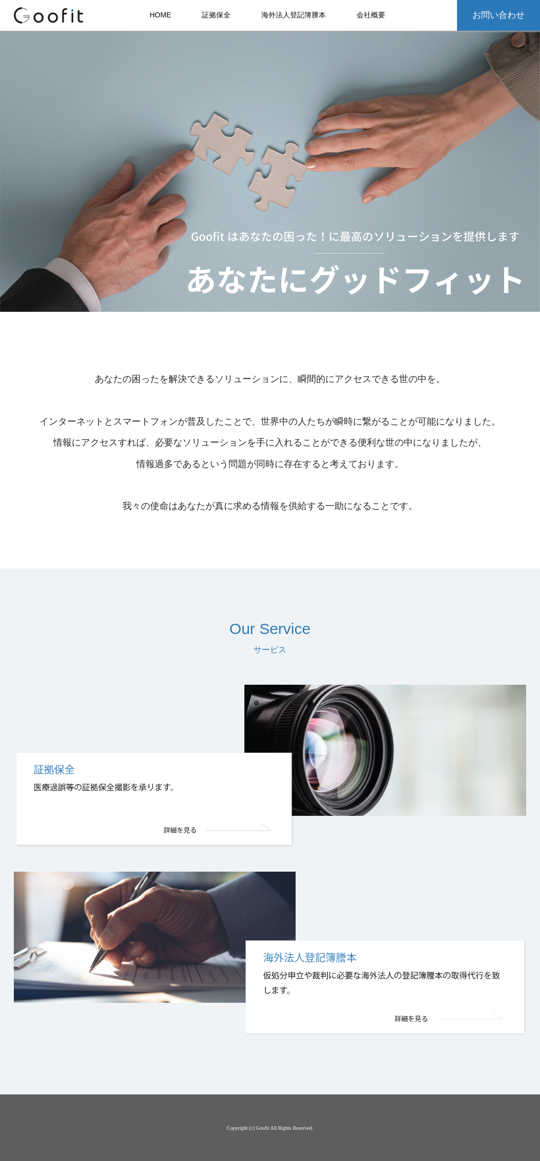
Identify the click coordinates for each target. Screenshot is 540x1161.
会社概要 (371, 15)
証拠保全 (216, 15)
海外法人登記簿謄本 (293, 15)
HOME (160, 15)
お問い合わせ (498, 15)
